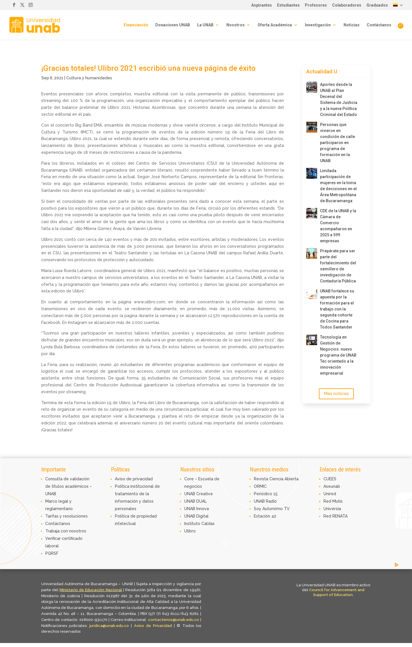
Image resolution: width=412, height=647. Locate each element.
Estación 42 (265, 516)
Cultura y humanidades (89, 78)
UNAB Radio (265, 501)
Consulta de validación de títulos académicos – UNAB (68, 486)
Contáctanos (379, 25)
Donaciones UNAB (172, 25)
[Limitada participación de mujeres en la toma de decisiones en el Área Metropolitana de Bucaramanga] (311, 173)
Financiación (136, 25)
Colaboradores (346, 5)
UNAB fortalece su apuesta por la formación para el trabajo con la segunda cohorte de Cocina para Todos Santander (337, 309)
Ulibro (190, 531)
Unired (329, 493)
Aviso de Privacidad (154, 626)
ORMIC (260, 486)
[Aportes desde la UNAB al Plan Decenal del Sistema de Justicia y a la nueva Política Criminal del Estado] (311, 87)
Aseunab (331, 486)
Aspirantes (261, 5)
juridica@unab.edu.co (109, 626)
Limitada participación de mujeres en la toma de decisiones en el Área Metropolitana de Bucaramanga (338, 185)
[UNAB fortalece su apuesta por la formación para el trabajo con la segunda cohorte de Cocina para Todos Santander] (311, 293)
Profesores (316, 5)
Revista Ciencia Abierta (276, 479)
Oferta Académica (275, 25)
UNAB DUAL (195, 501)
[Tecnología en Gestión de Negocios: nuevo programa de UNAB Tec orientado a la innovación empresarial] (311, 339)
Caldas (208, 523)
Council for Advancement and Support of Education (336, 592)
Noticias (352, 25)
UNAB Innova (196, 508)
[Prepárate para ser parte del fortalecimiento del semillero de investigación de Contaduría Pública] (311, 253)
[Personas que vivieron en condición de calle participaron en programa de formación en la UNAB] (311, 127)
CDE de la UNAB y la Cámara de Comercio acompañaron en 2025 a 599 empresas (338, 226)
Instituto (192, 523)
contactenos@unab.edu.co (173, 619)
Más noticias (336, 393)
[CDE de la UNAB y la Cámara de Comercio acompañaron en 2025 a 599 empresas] (311, 213)
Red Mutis (333, 501)
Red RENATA (335, 516)
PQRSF (51, 553)
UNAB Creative (198, 493)
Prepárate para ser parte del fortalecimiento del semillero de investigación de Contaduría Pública (338, 266)
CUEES (329, 479)
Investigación (318, 25)
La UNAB (205, 25)
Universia (332, 508)
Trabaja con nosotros (65, 531)
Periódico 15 (266, 493)
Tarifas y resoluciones (66, 516)
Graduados (377, 5)
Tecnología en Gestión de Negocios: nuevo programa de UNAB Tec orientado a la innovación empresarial (338, 355)
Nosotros (235, 25)
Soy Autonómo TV (272, 508)
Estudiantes (288, 5)
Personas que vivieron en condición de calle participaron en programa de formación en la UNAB (337, 142)
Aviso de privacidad (134, 479)
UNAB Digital (196, 516)
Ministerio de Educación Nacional (91, 590)
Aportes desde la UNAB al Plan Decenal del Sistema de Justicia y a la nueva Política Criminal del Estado (338, 99)
